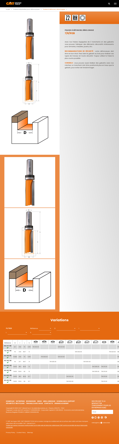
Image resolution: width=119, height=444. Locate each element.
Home (8, 9)
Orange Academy (61, 403)
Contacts (48, 403)
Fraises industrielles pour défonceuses (26, 9)
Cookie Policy (21, 433)
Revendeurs (31, 401)
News (39, 401)
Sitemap (30, 433)
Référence (34, 328)
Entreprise (20, 401)
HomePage (10, 401)
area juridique (49, 401)
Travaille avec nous (34, 403)
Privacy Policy (10, 433)
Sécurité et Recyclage (15, 403)
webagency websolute (101, 423)
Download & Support (66, 401)
